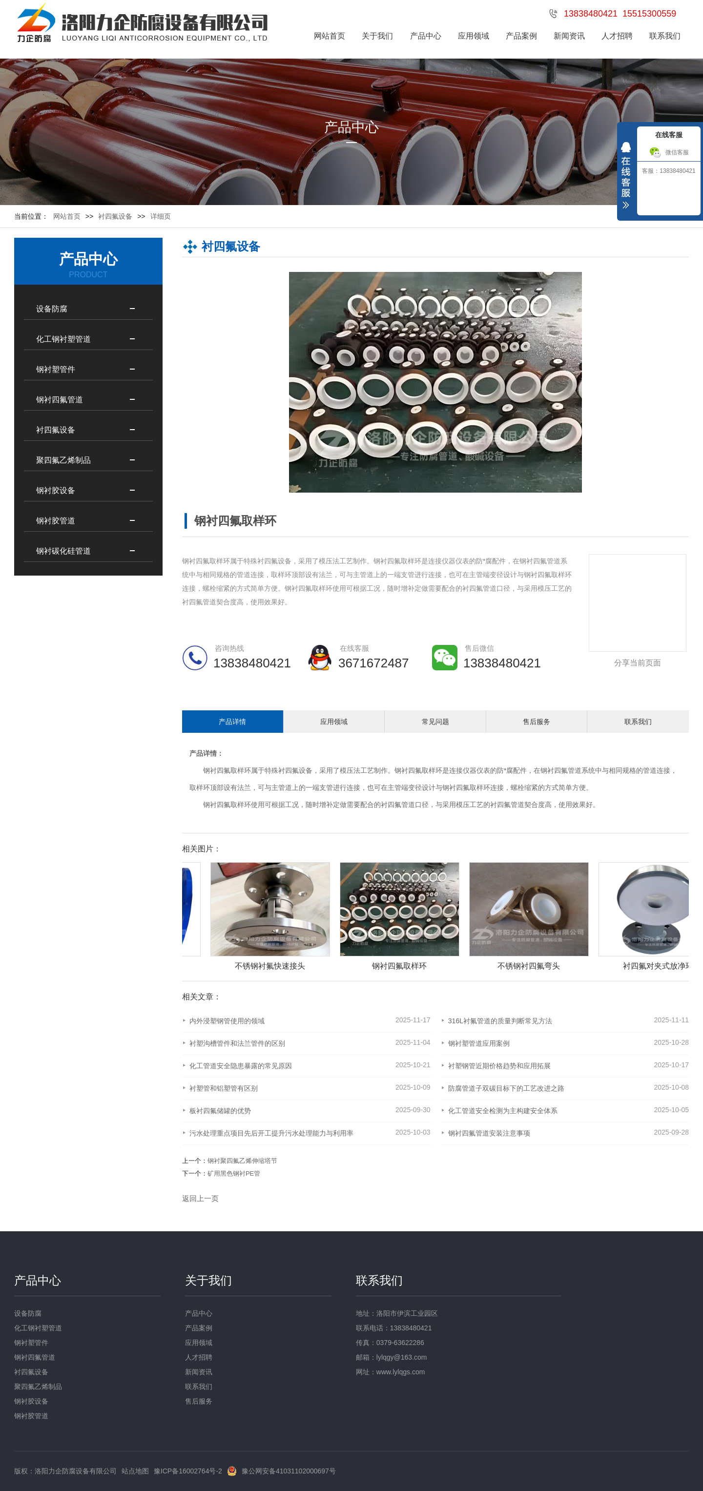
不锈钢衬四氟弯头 (569, 966)
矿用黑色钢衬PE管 (233, 1173)
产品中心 (425, 36)
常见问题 (435, 721)
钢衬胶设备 (55, 490)
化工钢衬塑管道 (63, 339)
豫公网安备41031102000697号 (289, 1471)
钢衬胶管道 (55, 521)
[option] (306, 916)
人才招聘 (617, 36)
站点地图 (135, 1471)
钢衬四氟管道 (59, 399)
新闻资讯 (569, 36)
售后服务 (536, 721)
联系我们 (665, 36)
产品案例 (521, 36)
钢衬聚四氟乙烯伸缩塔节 (242, 1160)
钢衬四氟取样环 (440, 966)
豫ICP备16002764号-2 (188, 1471)
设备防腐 (51, 309)
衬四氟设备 (55, 430)
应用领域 (473, 36)
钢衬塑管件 (55, 369)
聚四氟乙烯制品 (63, 460)
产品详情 (232, 721)
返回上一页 (200, 1198)
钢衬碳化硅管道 (63, 551)
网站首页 (329, 36)
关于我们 (377, 36)
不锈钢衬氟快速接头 (310, 966)
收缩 (626, 177)
